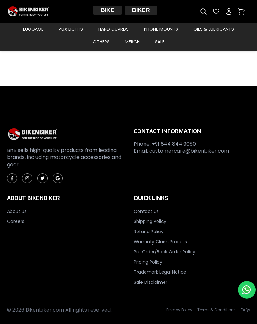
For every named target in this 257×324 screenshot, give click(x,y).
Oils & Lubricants (213, 29)
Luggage (33, 29)
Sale (159, 42)
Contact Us (146, 211)
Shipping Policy (150, 221)
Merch (132, 42)
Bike (107, 10)
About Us (17, 211)
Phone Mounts (161, 29)
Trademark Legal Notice (160, 272)
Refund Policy (149, 231)
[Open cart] (241, 11)
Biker (141, 10)
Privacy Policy (179, 310)
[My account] (229, 11)
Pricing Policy (148, 262)
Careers (15, 221)
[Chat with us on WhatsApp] (247, 290)
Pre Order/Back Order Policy (164, 252)
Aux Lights (71, 29)
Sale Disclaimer (150, 282)
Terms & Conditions (216, 310)
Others (101, 42)
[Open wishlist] (216, 11)
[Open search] (203, 11)
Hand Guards (113, 29)
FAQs (245, 310)
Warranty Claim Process (160, 241)
